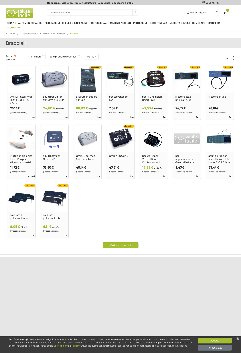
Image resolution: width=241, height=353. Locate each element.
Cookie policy (60, 345)
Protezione (140, 22)
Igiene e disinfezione (74, 22)
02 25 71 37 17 (212, 2)
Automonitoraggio (30, 22)
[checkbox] (43, 56)
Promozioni (14, 27)
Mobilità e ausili (180, 22)
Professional (98, 22)
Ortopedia (213, 22)
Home (11, 33)
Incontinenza (158, 22)
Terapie (11, 22)
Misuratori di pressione (54, 33)
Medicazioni (52, 22)
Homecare (198, 22)
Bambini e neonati (120, 22)
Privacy (76, 345)
